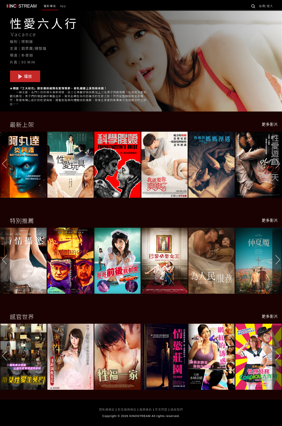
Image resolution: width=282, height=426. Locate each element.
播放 (25, 76)
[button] (277, 165)
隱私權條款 (107, 409)
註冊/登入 (266, 6)
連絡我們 (176, 409)
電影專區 (50, 6)
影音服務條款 (127, 409)
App (63, 6)
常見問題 (161, 409)
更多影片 (270, 124)
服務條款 (146, 409)
